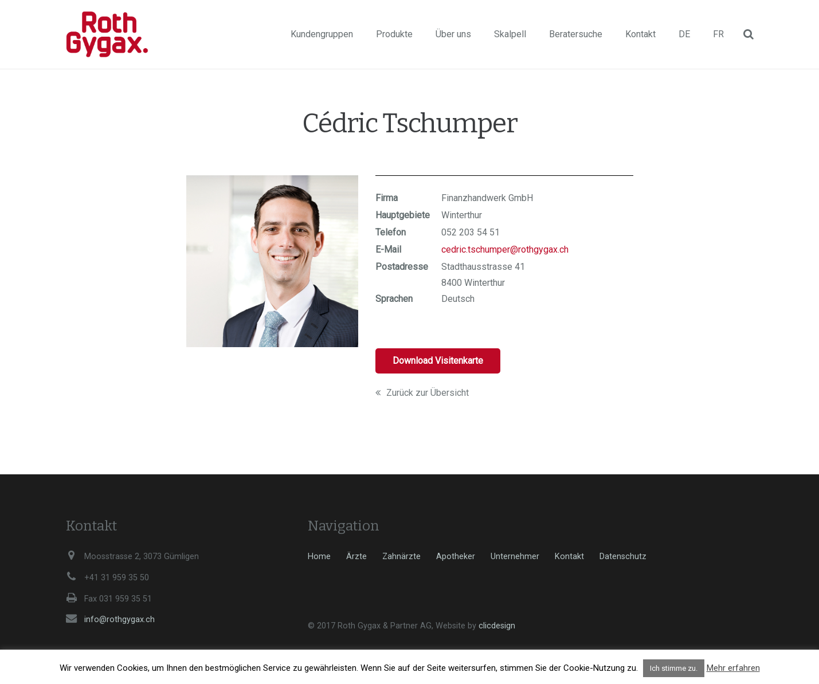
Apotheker (455, 556)
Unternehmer (515, 556)
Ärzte (356, 556)
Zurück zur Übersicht (422, 392)
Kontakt (569, 556)
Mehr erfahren (733, 668)
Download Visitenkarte (438, 360)
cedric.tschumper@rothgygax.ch (505, 249)
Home (319, 556)
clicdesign (497, 626)
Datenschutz (622, 556)
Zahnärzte (401, 556)
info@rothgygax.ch (119, 619)
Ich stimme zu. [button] (673, 668)
